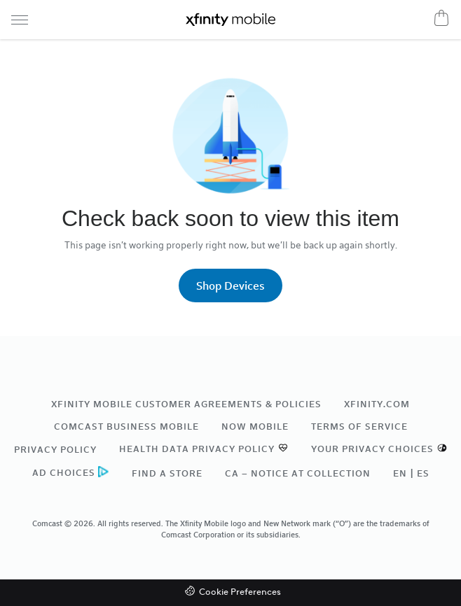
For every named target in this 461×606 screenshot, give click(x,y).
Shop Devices (230, 285)
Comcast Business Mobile (126, 426)
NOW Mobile (255, 426)
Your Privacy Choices (372, 448)
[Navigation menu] (19, 19)
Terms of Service (359, 426)
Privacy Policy (55, 449)
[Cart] (441, 17)
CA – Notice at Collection (298, 473)
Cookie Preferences (240, 592)
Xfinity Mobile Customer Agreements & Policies (186, 403)
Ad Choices (63, 472)
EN (400, 473)
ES (423, 473)
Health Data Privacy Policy (197, 448)
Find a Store (167, 473)
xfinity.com (377, 403)
